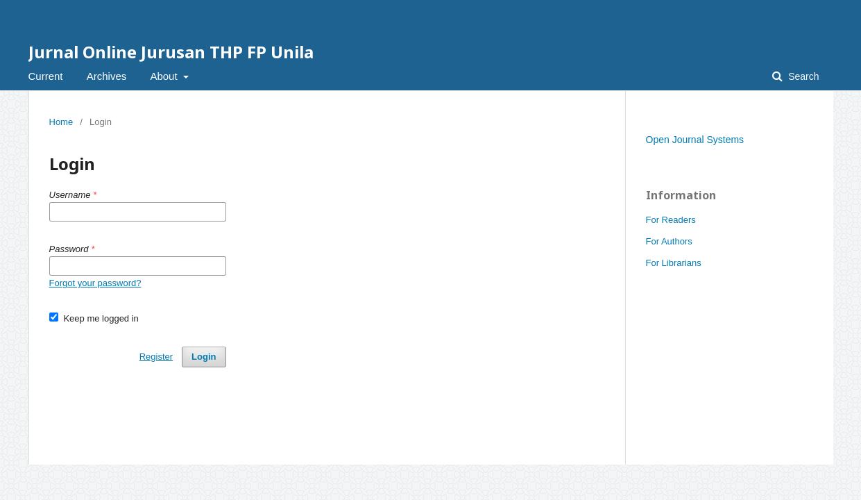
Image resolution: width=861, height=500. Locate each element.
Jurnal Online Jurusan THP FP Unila (171, 51)
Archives (107, 76)
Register (156, 356)
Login (203, 356)
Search (802, 76)
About (165, 76)
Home (61, 122)
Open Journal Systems (695, 139)
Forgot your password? (95, 283)
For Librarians (673, 263)
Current (45, 76)
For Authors (669, 241)
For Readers (671, 220)
